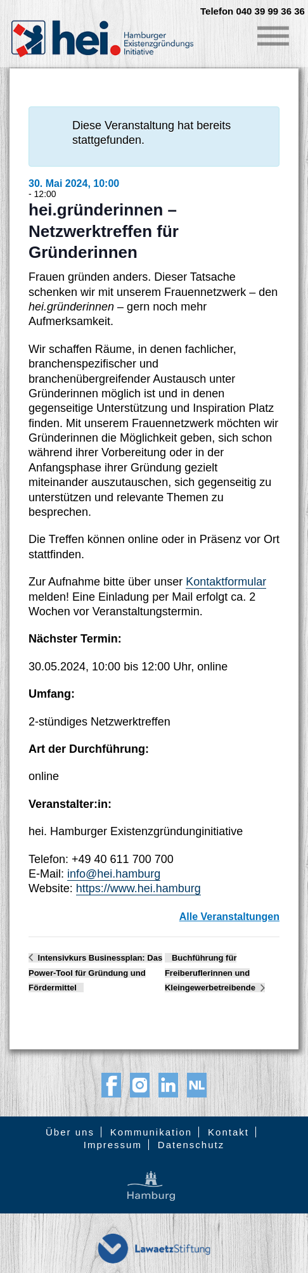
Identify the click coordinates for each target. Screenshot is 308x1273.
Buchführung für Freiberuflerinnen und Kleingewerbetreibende (211, 973)
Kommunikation (151, 1132)
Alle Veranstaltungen (229, 916)
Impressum (113, 1144)
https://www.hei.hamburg (138, 888)
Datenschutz (191, 1144)
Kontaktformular (226, 581)
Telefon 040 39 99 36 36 (252, 11)
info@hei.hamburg (113, 873)
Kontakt (228, 1132)
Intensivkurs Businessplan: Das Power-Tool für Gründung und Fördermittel (95, 973)
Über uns (70, 1132)
